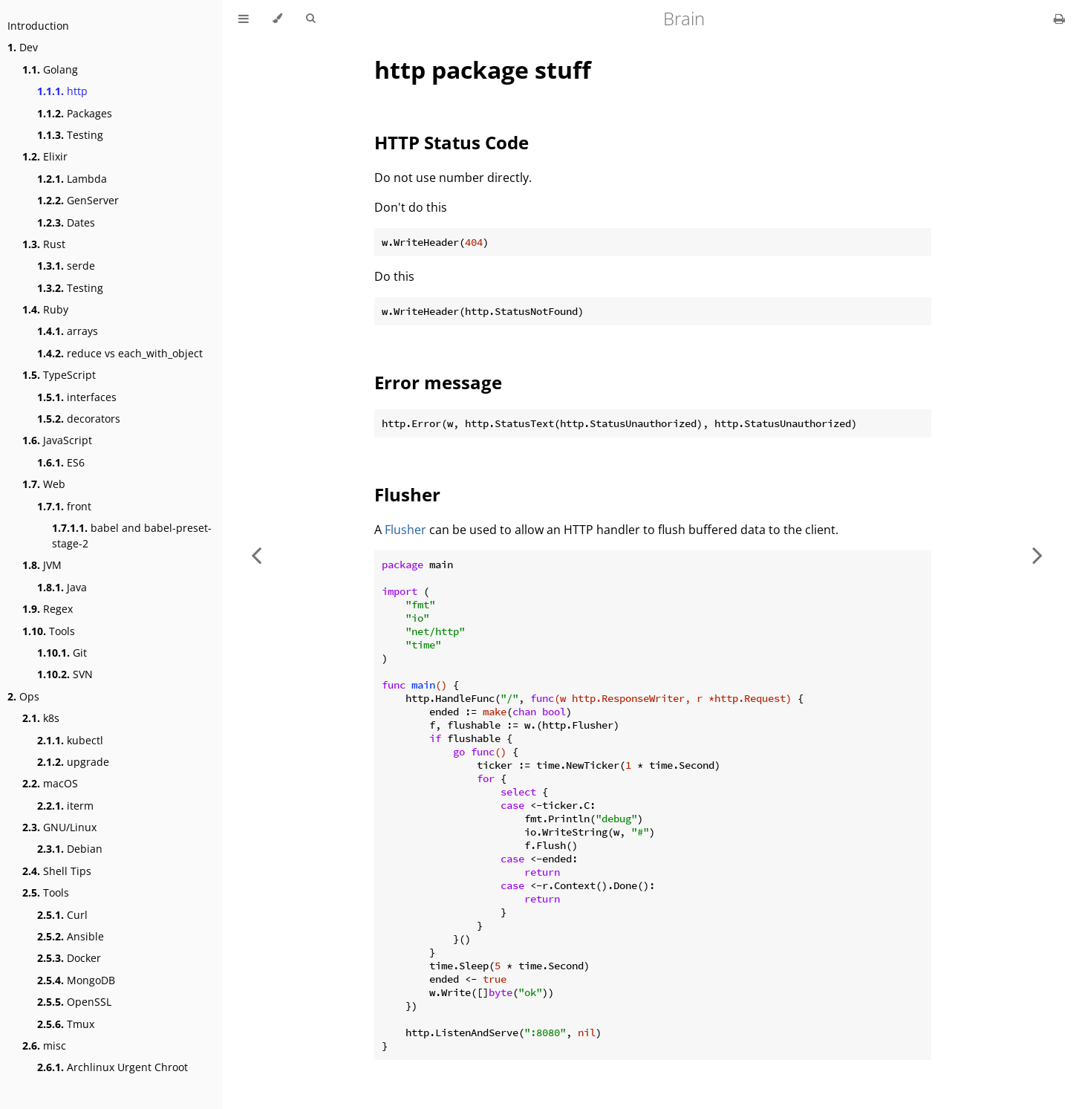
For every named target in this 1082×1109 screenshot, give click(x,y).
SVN (65, 674)
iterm (65, 806)
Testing (70, 135)
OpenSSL (74, 1002)
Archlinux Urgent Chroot (112, 1067)
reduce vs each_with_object (120, 353)
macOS (50, 783)
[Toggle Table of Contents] (243, 18)
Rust (43, 244)
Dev (22, 47)
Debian (69, 849)
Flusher (407, 494)
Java (62, 587)
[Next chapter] (1037, 554)
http (62, 91)
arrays (67, 331)
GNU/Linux (59, 827)
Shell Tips (56, 871)
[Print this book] (1059, 18)
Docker (69, 958)
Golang (50, 69)
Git (62, 652)
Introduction (38, 26)
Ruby (45, 309)
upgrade (73, 762)
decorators (78, 419)
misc (44, 1045)
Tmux (65, 1024)
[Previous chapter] (256, 554)
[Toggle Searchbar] (310, 18)
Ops (23, 696)
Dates (66, 222)
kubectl (70, 740)
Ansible (70, 936)
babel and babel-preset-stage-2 (132, 535)
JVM (42, 565)
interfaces (77, 397)
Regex (47, 609)
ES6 (61, 462)
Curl (62, 915)
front (64, 506)
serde (66, 265)
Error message (438, 382)
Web (43, 484)
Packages (74, 113)
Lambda (72, 179)
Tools (48, 631)
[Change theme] (277, 18)
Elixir (45, 156)
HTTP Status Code (451, 142)
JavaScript (57, 440)
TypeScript (59, 375)
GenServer (78, 200)
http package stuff (482, 69)
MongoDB (76, 980)
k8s (40, 718)
